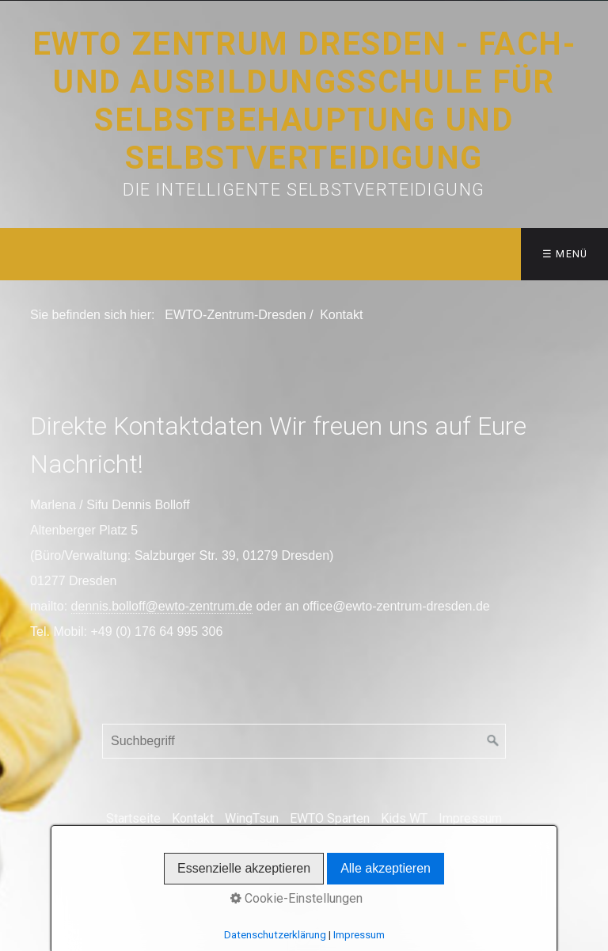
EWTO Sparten (330, 818)
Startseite (133, 818)
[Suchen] (493, 741)
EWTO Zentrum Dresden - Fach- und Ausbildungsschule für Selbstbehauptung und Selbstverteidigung (304, 101)
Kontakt (193, 818)
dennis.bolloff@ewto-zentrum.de (162, 606)
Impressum (470, 818)
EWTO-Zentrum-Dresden (235, 314)
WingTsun (252, 818)
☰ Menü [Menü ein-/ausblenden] (565, 254)
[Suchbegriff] (304, 741)
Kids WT (404, 818)
